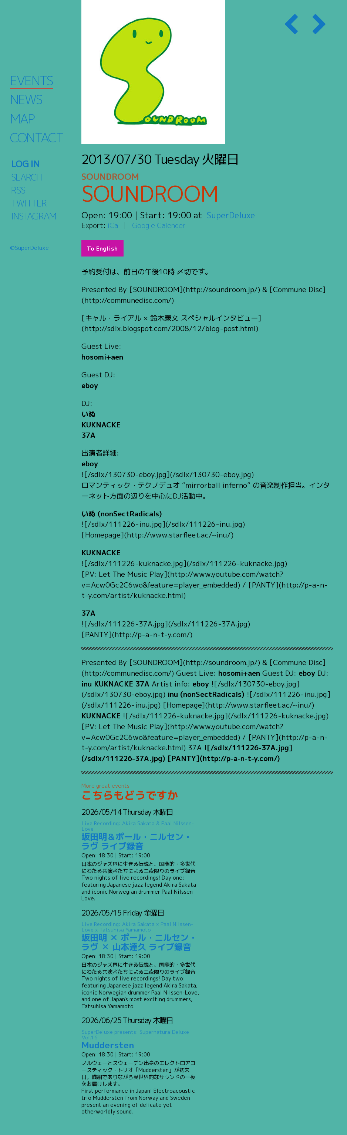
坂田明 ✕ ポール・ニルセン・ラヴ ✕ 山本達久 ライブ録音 (140, 937)
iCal (114, 225)
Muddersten (140, 1039)
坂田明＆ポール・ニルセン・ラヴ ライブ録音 (140, 836)
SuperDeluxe (232, 215)
